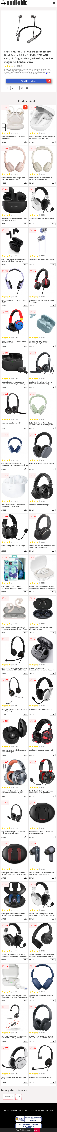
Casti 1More (8, 1097)
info (25, 142)
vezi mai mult (42, 74)
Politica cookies (47, 1110)
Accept (37, 1130)
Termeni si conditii (10, 1110)
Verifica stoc (36, 81)
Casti (18, 1097)
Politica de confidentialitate (29, 1110)
